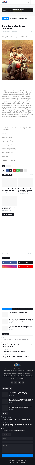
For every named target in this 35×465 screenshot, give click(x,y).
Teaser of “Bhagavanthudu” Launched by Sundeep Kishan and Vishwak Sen (21, 327)
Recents (17, 309)
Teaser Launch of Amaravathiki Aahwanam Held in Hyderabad (18, 19)
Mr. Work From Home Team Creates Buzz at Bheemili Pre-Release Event (25, 190)
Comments (28, 309)
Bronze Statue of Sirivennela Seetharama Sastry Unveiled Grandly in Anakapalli (21, 320)
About (17, 462)
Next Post (30, 254)
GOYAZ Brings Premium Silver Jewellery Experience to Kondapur (17, 357)
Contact (23, 462)
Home (3, 23)
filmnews (8, 23)
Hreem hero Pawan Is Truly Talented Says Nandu (9, 189)
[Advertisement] (17, 288)
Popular (6, 309)
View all (31, 174)
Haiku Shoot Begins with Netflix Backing (8, 207)
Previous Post (5, 254)
